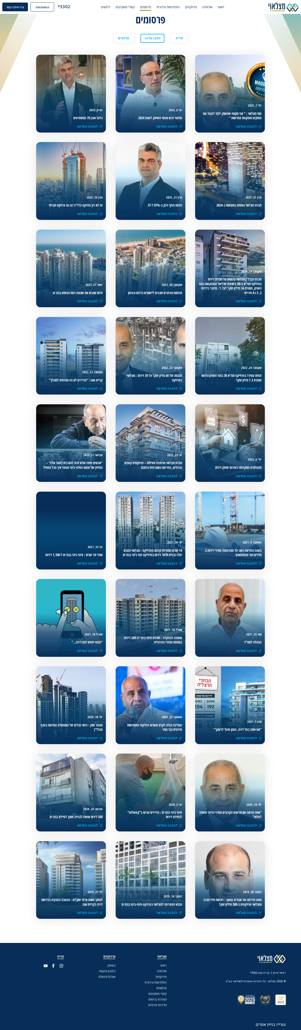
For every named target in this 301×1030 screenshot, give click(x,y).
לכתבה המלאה (90, 388)
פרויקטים (196, 7)
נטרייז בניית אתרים (271, 1024)
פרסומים (150, 7)
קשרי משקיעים (130, 7)
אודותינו (212, 7)
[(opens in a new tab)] (230, 115)
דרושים (111, 7)
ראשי (226, 7)
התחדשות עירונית (173, 7)
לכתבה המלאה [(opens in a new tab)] (249, 126)
